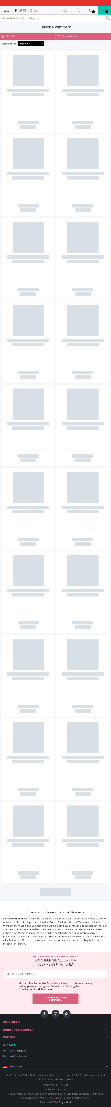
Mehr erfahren (46, 989)
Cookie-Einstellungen (55, 1089)
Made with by (55, 1102)
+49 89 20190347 (18, 1050)
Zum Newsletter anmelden (55, 999)
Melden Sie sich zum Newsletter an (55, 961)
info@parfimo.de (18, 1056)
